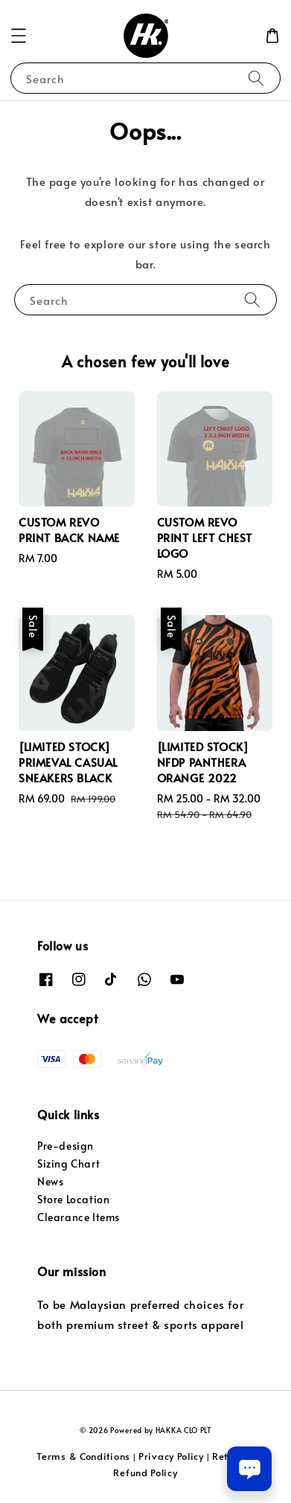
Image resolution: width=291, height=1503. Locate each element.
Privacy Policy (171, 1456)
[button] (18, 35)
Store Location (73, 1199)
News (50, 1181)
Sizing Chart (68, 1163)
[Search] (256, 77)
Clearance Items (78, 1217)
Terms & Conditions (83, 1456)
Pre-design (65, 1146)
